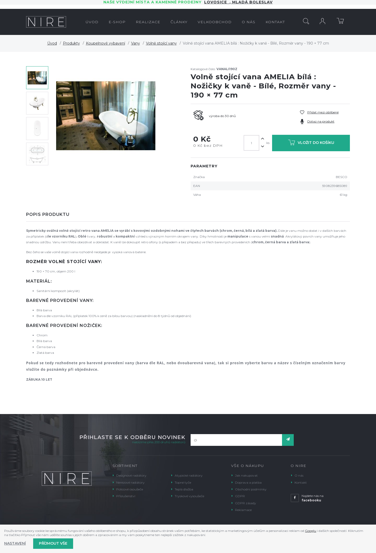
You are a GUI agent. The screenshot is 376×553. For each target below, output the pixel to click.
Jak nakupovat (246, 475)
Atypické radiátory (189, 475)
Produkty (71, 43)
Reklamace (243, 510)
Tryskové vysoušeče (189, 496)
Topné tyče (183, 482)
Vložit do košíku (311, 143)
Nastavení (15, 543)
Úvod (52, 43)
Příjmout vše (53, 543)
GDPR (240, 496)
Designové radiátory (131, 475)
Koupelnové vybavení (105, 43)
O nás (299, 475)
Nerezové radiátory (130, 482)
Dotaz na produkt (320, 121)
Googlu (310, 531)
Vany (135, 43)
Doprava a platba (248, 482)
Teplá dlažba (184, 489)
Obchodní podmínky (251, 489)
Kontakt (301, 482)
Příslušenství (125, 496)
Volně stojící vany (161, 43)
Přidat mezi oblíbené (323, 112)
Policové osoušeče (129, 489)
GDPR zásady (245, 503)
